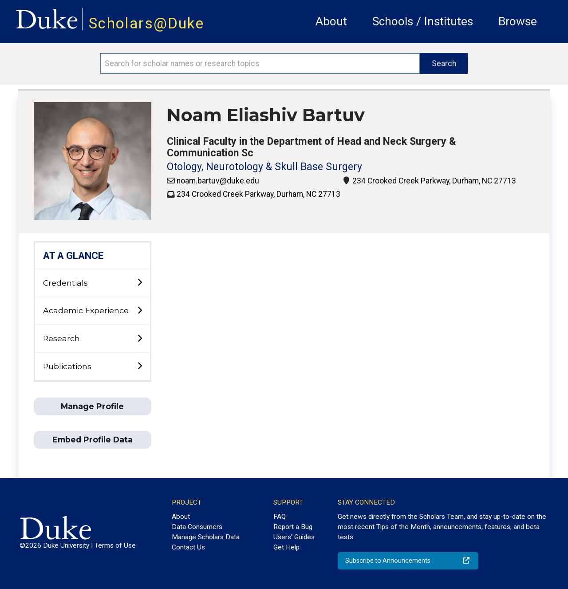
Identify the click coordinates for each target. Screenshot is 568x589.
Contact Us (188, 547)
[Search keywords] (260, 63)
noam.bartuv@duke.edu (218, 180)
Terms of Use (115, 545)
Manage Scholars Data (206, 537)
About (331, 21)
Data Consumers (197, 527)
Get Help (286, 547)
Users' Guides (294, 537)
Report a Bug (292, 527)
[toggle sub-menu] (139, 283)
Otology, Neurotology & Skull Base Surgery (264, 167)
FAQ (279, 517)
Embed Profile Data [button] (92, 439)
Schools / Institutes (422, 21)
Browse (517, 21)
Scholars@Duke (146, 23)
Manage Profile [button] (92, 406)
